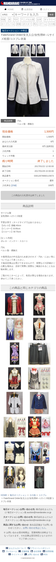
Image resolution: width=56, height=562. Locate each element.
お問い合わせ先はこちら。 (35, 528)
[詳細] (14, 185)
